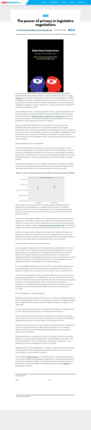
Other (45, 15)
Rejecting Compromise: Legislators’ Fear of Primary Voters (51, 119)
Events (70, 2)
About (42, 2)
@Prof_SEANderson (33, 362)
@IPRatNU (67, 368)
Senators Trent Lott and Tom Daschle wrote (54, 228)
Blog (63, 2)
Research (53, 2)
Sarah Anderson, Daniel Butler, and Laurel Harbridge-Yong (38, 30)
